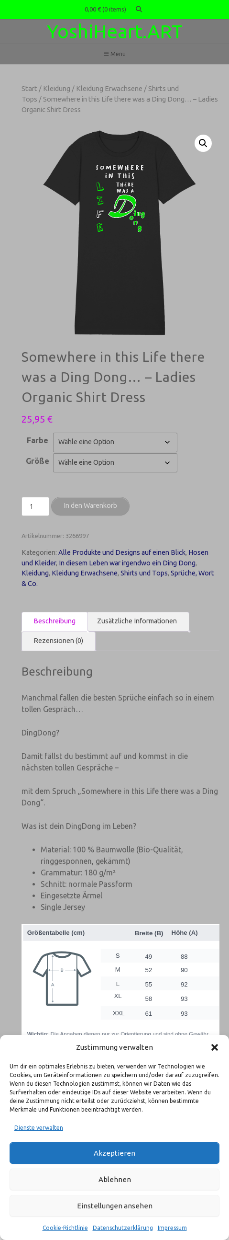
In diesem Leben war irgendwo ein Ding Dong (127, 563)
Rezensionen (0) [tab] (58, 640)
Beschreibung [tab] (54, 621)
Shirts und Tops (144, 573)
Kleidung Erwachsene (109, 88)
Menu (115, 54)
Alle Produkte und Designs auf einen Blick (121, 552)
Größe (37, 461)
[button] (214, 1047)
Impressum (172, 1228)
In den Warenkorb (90, 505)
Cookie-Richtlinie (65, 1228)
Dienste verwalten (38, 1128)
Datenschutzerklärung (123, 1228)
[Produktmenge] (35, 506)
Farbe (37, 440)
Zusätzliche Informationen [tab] (137, 621)
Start (29, 88)
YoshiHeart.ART (115, 31)
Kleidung (56, 88)
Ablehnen (114, 1179)
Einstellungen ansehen (115, 1206)
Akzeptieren (114, 1153)
